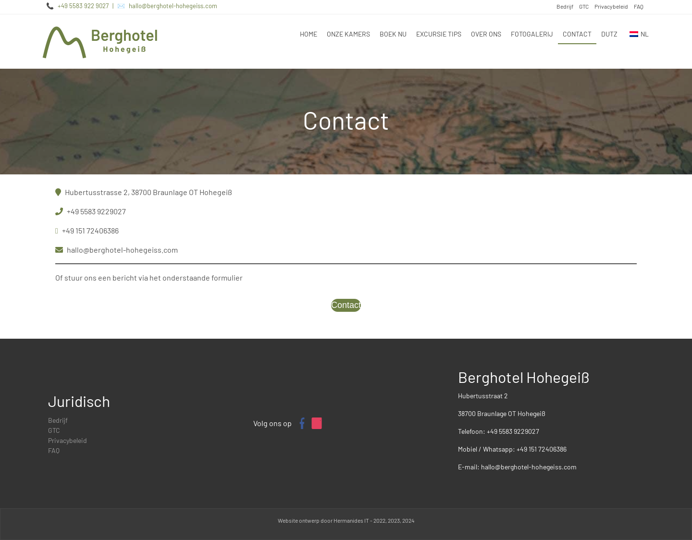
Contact (577, 34)
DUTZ (609, 34)
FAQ (638, 6)
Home (308, 34)
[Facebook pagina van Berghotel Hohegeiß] (301, 423)
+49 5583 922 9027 (83, 6)
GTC (584, 6)
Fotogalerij (532, 34)
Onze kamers (348, 34)
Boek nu (393, 34)
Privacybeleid (611, 6)
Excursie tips (438, 34)
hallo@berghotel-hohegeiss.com (173, 6)
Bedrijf (564, 6)
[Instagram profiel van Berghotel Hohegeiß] (316, 423)
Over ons (486, 34)
